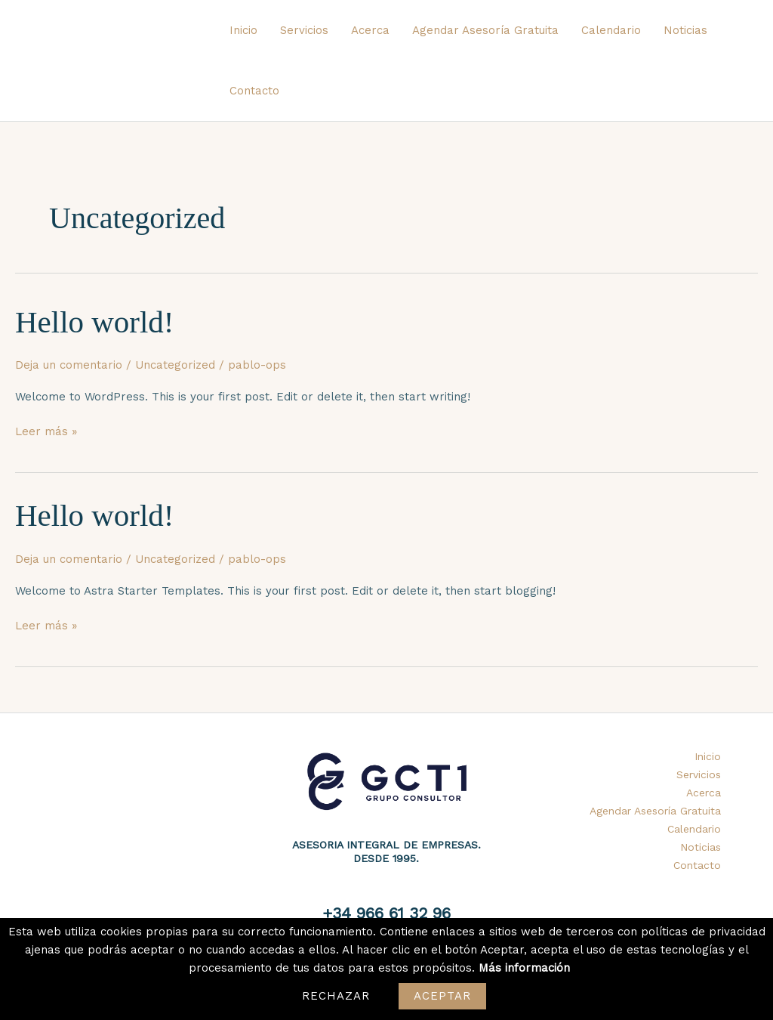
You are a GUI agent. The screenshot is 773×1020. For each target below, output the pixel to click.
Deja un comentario (68, 365)
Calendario (611, 30)
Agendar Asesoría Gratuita (485, 30)
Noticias (685, 30)
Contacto (254, 90)
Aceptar (443, 996)
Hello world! (94, 321)
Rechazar (336, 996)
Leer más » (46, 430)
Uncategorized (175, 365)
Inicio (243, 30)
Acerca (370, 30)
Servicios (304, 30)
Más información (524, 968)
